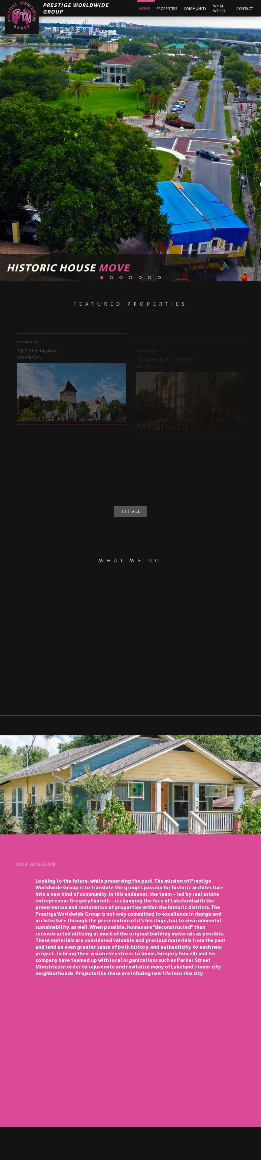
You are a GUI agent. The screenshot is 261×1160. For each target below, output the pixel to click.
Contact (244, 8)
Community (195, 8)
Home (144, 8)
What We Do (219, 8)
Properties (167, 8)
